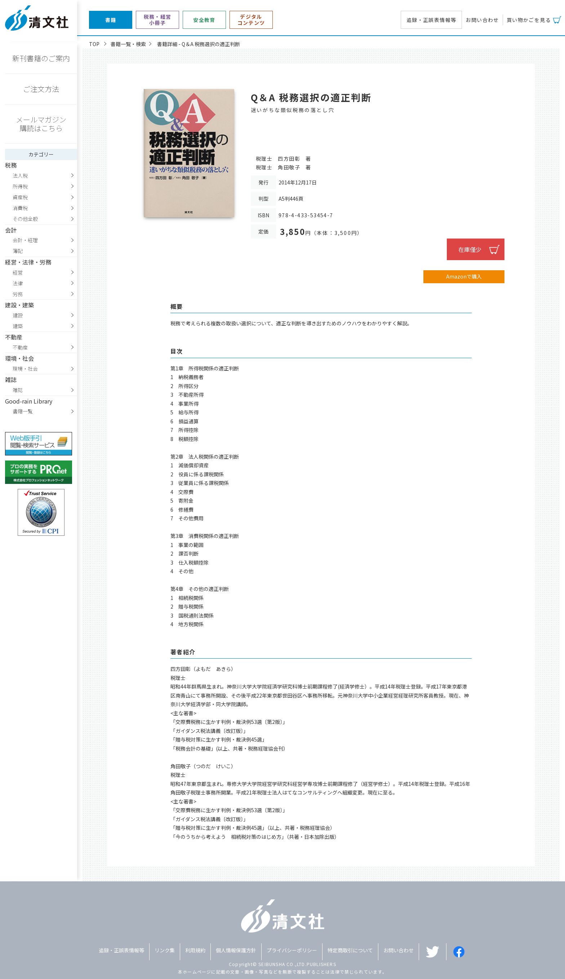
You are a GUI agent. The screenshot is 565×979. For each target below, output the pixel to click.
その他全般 (25, 218)
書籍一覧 (23, 411)
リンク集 (165, 950)
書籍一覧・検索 (128, 44)
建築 (18, 326)
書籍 (110, 20)
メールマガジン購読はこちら (41, 123)
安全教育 (204, 20)
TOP (94, 44)
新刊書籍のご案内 (41, 58)
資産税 (20, 197)
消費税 (20, 208)
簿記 (18, 250)
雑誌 (18, 389)
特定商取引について (350, 950)
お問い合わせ (482, 19)
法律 (18, 283)
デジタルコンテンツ (251, 20)
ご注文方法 (41, 89)
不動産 (20, 347)
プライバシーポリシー (292, 950)
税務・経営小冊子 (158, 20)
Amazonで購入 (464, 276)
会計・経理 (25, 240)
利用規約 (195, 950)
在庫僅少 (469, 249)
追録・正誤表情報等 (431, 19)
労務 (18, 294)
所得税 (20, 186)
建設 (18, 315)
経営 (18, 272)
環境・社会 (25, 368)
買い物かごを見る (529, 19)
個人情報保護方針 (236, 950)
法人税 (20, 175)
